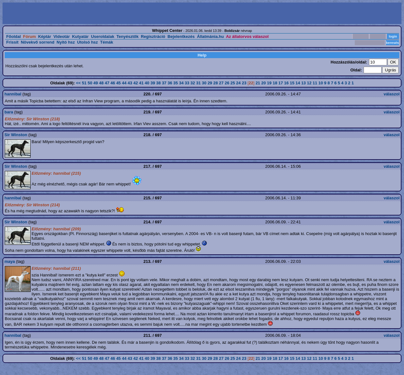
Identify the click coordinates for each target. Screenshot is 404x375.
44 (124, 83)
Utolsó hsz (87, 42)
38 (158, 83)
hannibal (12, 94)
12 (309, 83)
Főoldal (13, 36)
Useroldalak (102, 36)
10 (320, 83)
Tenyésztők (127, 36)
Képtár (44, 36)
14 (297, 83)
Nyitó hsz (65, 42)
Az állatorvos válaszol (247, 36)
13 (303, 83)
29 (210, 83)
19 (269, 83)
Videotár (61, 36)
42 (135, 83)
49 (95, 83)
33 (187, 83)
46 (112, 83)
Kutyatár (80, 36)
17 (280, 83)
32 (192, 83)
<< (78, 83)
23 (244, 83)
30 (204, 83)
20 (263, 83)
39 (153, 83)
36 (170, 83)
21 (258, 83)
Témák (106, 42)
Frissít (12, 42)
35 (175, 83)
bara (8, 112)
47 (107, 83)
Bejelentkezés (181, 36)
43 (130, 83)
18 (275, 83)
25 (232, 83)
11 (315, 83)
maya (9, 261)
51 (84, 83)
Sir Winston (15, 134)
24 (238, 83)
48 (101, 83)
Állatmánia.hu (210, 36)
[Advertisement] (103, 13)
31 (198, 83)
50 (90, 83)
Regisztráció (153, 36)
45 (118, 83)
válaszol (391, 94)
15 (292, 83)
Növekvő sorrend (37, 42)
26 (227, 83)
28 (215, 83)
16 (286, 83)
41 (141, 83)
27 (221, 83)
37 (164, 83)
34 (181, 83)
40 (147, 83)
